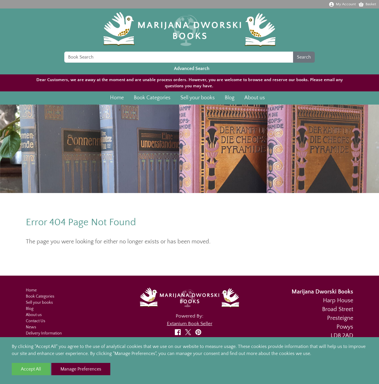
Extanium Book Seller (189, 323)
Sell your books (197, 99)
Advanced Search (191, 69)
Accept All (31, 369)
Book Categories (152, 99)
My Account (342, 4)
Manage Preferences (80, 369)
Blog (229, 99)
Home (117, 99)
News (31, 327)
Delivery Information (44, 333)
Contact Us (35, 321)
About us (254, 99)
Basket (367, 4)
